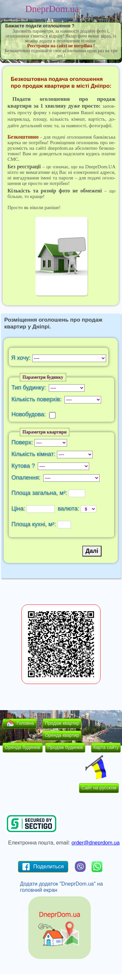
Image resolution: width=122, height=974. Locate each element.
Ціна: (19, 508)
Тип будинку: (29, 387)
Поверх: (22, 442)
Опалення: (26, 477)
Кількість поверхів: (37, 399)
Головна (25, 723)
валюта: (68, 508)
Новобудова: (30, 414)
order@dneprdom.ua (96, 842)
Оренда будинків (22, 747)
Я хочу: (21, 358)
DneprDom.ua (52, 9)
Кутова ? (23, 466)
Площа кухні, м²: (34, 524)
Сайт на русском (98, 787)
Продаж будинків (65, 747)
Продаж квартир (62, 723)
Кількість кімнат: (34, 454)
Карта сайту (106, 747)
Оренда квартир (62, 735)
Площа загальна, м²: (40, 493)
